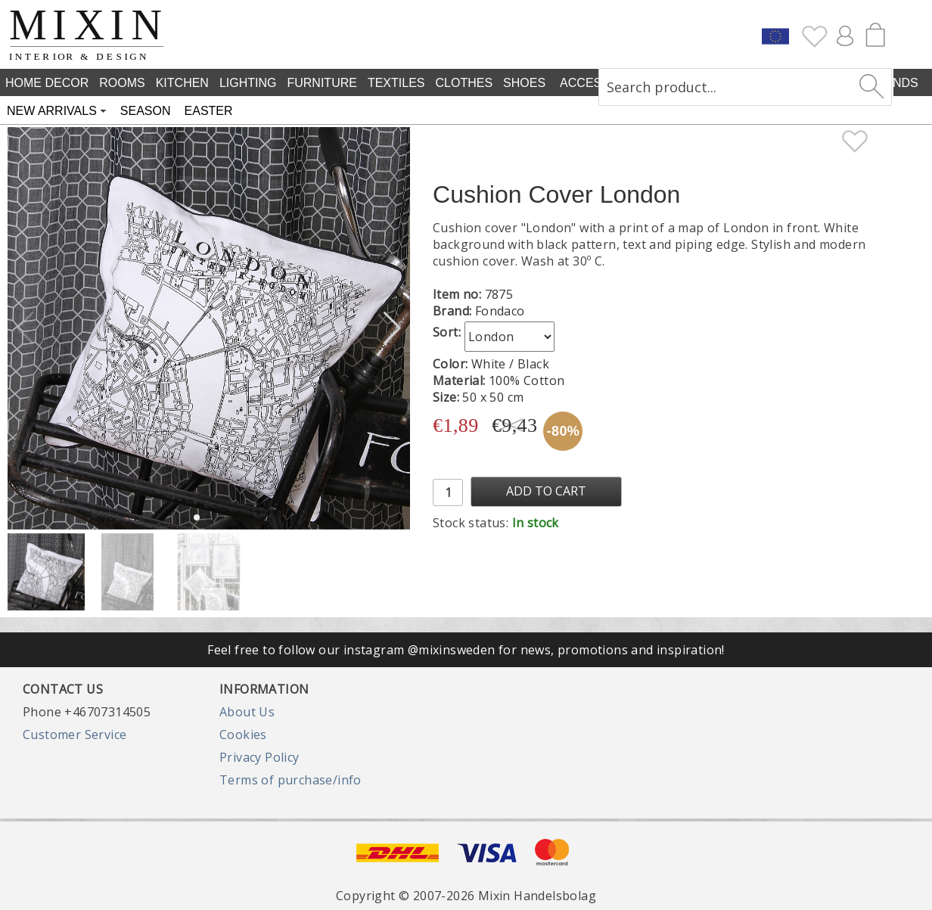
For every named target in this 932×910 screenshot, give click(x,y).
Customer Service (74, 734)
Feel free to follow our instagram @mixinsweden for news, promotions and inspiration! (466, 649)
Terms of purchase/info (290, 780)
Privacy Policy (259, 757)
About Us (247, 711)
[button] (392, 328)
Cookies (243, 734)
